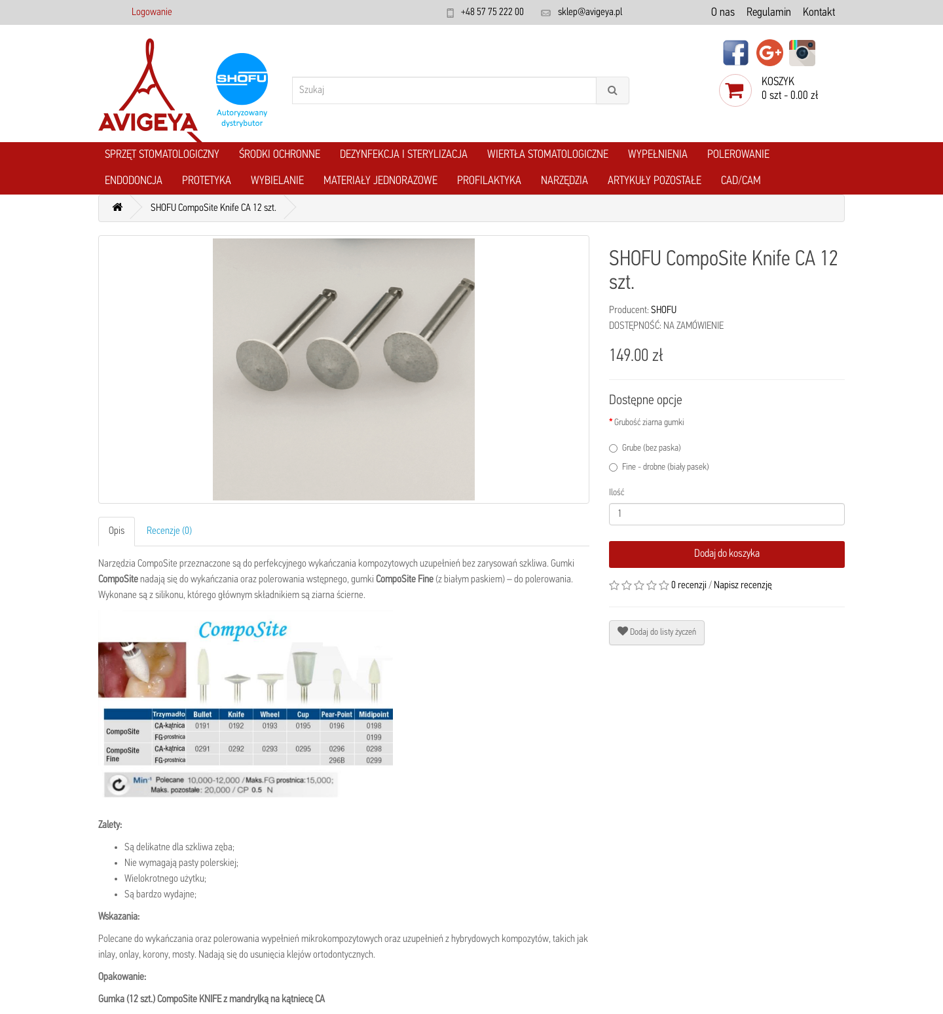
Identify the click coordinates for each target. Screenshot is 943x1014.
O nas (723, 13)
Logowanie (152, 12)
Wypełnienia (658, 155)
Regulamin (769, 13)
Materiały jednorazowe (380, 181)
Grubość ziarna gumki (649, 423)
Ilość (616, 493)
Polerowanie (738, 155)
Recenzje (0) (169, 531)
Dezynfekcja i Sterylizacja (404, 155)
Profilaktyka (489, 181)
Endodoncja (133, 181)
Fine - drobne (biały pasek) (659, 467)
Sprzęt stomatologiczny (162, 155)
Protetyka (206, 181)
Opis (116, 531)
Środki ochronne (279, 155)
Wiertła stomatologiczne (547, 155)
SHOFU (663, 310)
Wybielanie (277, 181)
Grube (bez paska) (645, 448)
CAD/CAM (741, 181)
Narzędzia (564, 181)
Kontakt (819, 13)
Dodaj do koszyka (727, 553)
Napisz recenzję (743, 585)
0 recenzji (689, 585)
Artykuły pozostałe (654, 181)
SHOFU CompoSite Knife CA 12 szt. (213, 208)
